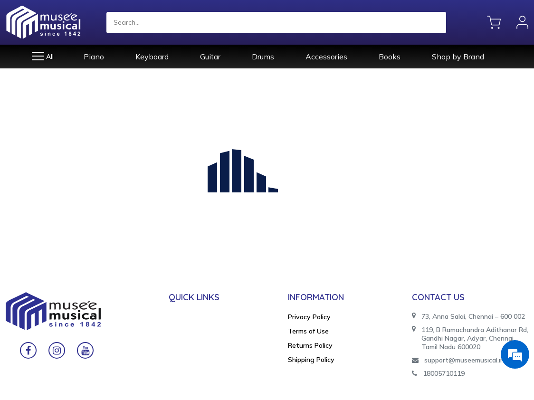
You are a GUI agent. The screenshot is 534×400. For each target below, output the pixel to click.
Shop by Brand (458, 56)
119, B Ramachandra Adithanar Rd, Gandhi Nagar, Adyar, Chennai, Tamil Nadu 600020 (470, 338)
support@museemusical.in (458, 360)
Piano (94, 56)
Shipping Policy (311, 359)
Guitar (210, 56)
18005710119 (438, 373)
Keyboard (152, 56)
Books (389, 56)
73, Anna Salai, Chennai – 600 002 (468, 316)
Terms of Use (308, 331)
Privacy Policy (309, 317)
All (43, 56)
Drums (263, 56)
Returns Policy (310, 345)
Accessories (326, 56)
